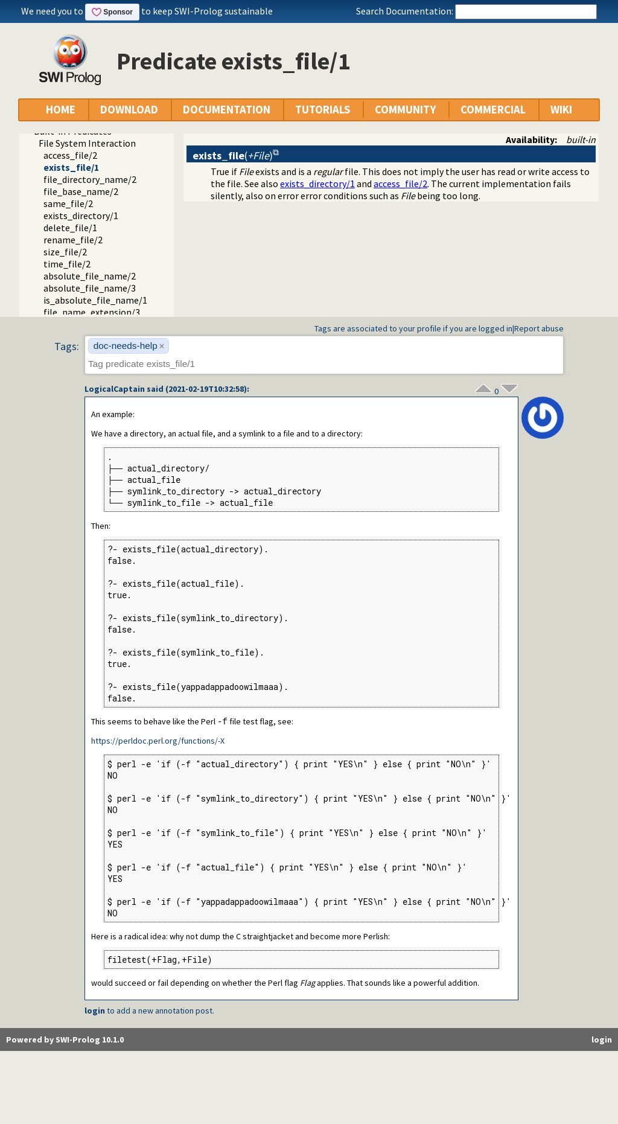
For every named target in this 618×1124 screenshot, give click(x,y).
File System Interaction (87, 143)
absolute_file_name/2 (89, 276)
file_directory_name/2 (89, 179)
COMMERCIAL (493, 110)
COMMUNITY (405, 110)
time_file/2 (67, 264)
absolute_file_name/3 (89, 288)
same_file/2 (68, 203)
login (94, 1011)
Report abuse (539, 328)
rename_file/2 (73, 240)
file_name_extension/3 (91, 312)
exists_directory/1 (80, 215)
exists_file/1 (71, 167)
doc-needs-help (126, 345)
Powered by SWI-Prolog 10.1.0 (65, 1040)
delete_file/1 (70, 228)
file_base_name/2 (80, 191)
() (233, 155)
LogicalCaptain (114, 388)
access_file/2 (70, 155)
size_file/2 (65, 252)
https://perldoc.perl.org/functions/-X (158, 741)
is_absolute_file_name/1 (95, 300)
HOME (60, 110)
